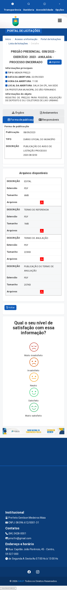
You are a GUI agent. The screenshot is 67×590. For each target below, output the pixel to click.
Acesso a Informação (26, 39)
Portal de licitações (51, 39)
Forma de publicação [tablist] (21, 119)
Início (8, 39)
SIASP (21, 581)
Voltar (10, 307)
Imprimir (54, 62)
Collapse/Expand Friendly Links (8, 588)
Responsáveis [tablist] (49, 119)
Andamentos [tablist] (49, 112)
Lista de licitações (18, 43)
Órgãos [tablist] (18, 112)
